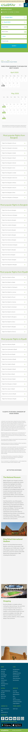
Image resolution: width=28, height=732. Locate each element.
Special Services (16, 676)
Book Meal (3, 673)
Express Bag (3, 676)
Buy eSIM (2, 692)
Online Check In (4, 680)
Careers (14, 698)
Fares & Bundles (16, 680)
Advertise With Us (4, 712)
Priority (2, 678)
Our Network (15, 671)
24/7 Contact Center (5, 708)
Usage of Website (16, 703)
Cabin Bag (3, 685)
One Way (10, 12)
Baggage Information (17, 673)
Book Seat (3, 671)
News (14, 696)
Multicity (16, 12)
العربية (21, 5)
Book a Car (3, 698)
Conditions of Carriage (17, 701)
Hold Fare (3, 682)
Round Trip (4, 12)
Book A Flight (3, 669)
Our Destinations (16, 669)
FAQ (2, 710)
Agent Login (15, 708)
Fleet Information (16, 694)
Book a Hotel (3, 696)
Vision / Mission (16, 692)
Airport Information (16, 678)
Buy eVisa (3, 694)
